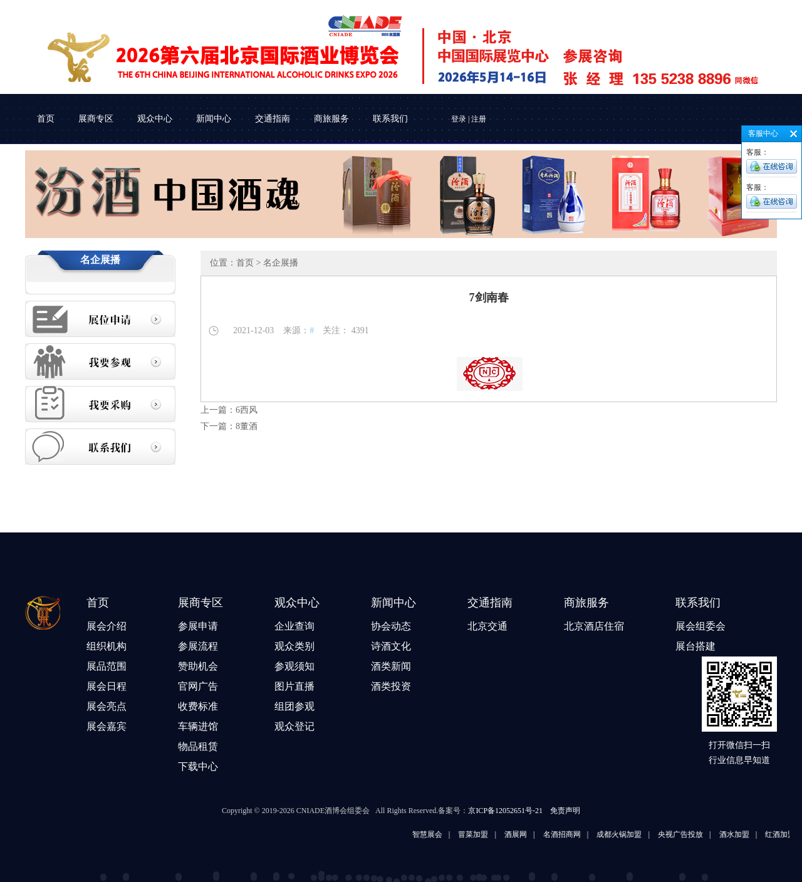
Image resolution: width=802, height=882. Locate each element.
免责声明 (565, 810)
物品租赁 (198, 746)
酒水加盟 (757, 834)
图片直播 (294, 686)
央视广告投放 (704, 834)
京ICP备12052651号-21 (505, 810)
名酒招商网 (585, 834)
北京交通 (487, 626)
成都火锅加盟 (642, 834)
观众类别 (294, 646)
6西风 (247, 410)
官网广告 (198, 686)
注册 (478, 119)
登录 (458, 119)
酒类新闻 (391, 666)
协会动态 (391, 626)
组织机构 (106, 646)
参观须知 (294, 666)
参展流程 (198, 646)
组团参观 (294, 706)
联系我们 (390, 118)
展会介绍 (106, 626)
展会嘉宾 (106, 726)
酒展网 (539, 834)
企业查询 (294, 626)
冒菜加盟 (497, 834)
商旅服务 (331, 118)
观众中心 (154, 118)
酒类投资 (391, 686)
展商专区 (95, 118)
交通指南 (272, 118)
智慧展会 (450, 834)
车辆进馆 (198, 726)
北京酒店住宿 (594, 626)
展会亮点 (106, 706)
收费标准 (198, 706)
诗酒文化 (391, 646)
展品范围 (106, 666)
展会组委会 (700, 626)
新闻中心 (213, 118)
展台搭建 (695, 646)
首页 (46, 118)
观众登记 (294, 726)
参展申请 (198, 626)
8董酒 (247, 426)
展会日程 (106, 686)
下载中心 (198, 766)
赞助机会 (198, 666)
